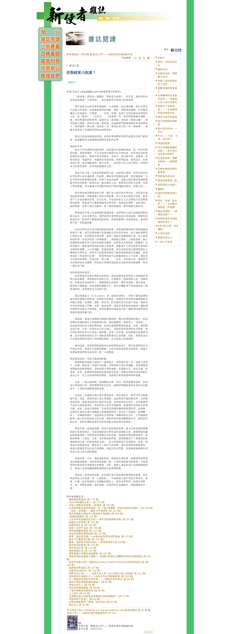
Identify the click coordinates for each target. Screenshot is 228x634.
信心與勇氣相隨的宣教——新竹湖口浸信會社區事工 (167, 150)
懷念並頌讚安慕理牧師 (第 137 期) (87, 533)
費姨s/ (161, 189)
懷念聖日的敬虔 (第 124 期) (84, 545)
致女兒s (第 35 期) (79, 604)
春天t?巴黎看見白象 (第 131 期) (86, 539)
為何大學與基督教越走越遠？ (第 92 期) (90, 582)
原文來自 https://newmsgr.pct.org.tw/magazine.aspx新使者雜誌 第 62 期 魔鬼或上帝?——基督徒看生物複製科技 (109, 611)
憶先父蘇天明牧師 (167, 117)
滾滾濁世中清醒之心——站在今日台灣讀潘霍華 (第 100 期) (101, 576)
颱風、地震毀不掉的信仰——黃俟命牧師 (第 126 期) (97, 542)
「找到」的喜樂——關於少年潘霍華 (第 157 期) (95, 510)
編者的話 (163, 69)
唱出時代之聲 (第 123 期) (83, 547)
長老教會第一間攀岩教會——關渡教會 (167, 161)
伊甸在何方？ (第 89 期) (82, 584)
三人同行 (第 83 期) (79, 593)
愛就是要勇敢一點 (167, 180)
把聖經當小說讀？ (167, 184)
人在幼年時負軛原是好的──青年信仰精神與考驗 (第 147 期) (101, 519)
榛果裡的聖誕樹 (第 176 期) (84, 499)
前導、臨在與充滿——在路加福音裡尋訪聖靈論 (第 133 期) (101, 536)
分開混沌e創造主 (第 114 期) (84, 570)
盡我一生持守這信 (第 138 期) (85, 528)
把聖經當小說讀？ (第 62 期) (84, 599)
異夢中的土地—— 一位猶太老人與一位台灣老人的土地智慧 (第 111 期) (107, 573)
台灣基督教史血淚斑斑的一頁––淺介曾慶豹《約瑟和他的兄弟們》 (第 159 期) (111, 508)
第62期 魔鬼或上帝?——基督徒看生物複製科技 (107, 54)
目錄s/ (161, 57)
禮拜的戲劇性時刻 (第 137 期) (85, 530)
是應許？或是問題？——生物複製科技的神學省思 (167, 109)
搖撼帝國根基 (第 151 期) (83, 516)
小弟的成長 (164, 233)
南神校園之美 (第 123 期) (83, 550)
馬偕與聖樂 (164, 143)
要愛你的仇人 (165, 237)
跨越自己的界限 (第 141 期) (84, 522)
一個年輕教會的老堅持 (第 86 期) (87, 590)
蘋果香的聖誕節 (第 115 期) (84, 567)
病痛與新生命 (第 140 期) (83, 525)
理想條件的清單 (166, 176)
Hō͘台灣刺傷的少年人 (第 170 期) (87, 502)
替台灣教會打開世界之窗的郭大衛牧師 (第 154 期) (96, 513)
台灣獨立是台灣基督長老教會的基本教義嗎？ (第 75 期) (99, 596)
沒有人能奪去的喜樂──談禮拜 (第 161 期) (92, 505)
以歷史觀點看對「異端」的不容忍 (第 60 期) (93, 602)
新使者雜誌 (72, 54)
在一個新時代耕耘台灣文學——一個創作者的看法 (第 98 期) (101, 579)
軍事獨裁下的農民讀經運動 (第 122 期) (90, 553)
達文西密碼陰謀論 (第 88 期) (84, 587)
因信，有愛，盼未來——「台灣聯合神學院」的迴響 (167, 203)
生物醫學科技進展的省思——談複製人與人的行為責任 (167, 98)
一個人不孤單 (165, 242)
